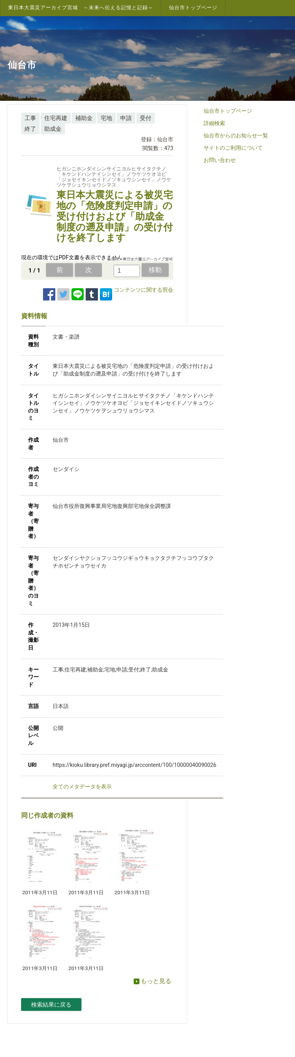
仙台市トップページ (193, 7)
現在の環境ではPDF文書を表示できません (72, 257)
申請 (126, 118)
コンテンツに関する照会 (143, 290)
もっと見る (152, 981)
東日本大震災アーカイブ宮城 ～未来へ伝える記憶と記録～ (80, 7)
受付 (145, 118)
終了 (30, 128)
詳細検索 (214, 123)
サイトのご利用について (233, 148)
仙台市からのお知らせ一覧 (236, 135)
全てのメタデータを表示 (82, 786)
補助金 (84, 118)
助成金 (52, 128)
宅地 (106, 118)
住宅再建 (55, 118)
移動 (155, 270)
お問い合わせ (220, 160)
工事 (30, 118)
